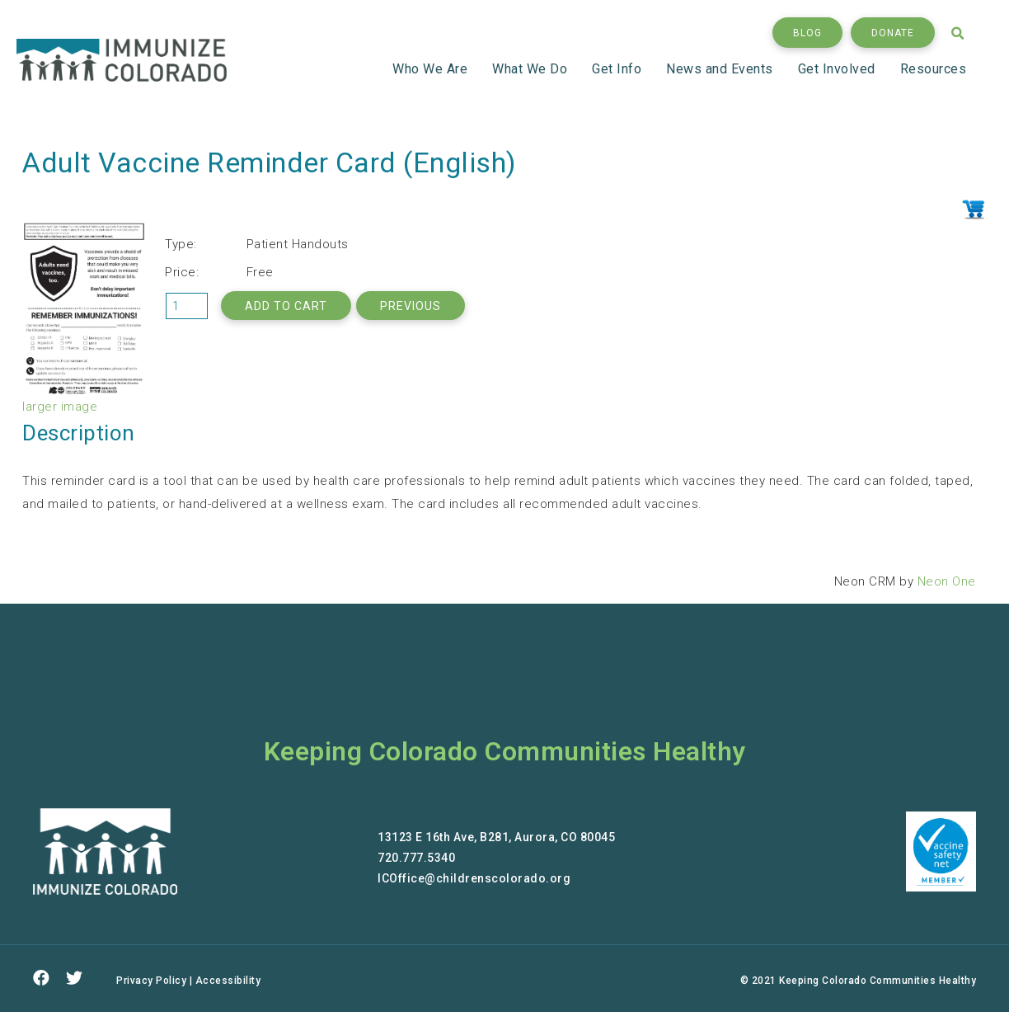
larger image (59, 406)
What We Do (532, 69)
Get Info (619, 69)
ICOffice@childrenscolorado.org (474, 878)
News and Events (722, 69)
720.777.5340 (416, 857)
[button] (807, 32)
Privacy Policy (151, 980)
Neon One (946, 581)
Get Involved (839, 69)
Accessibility (228, 980)
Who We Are (432, 69)
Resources (933, 69)
